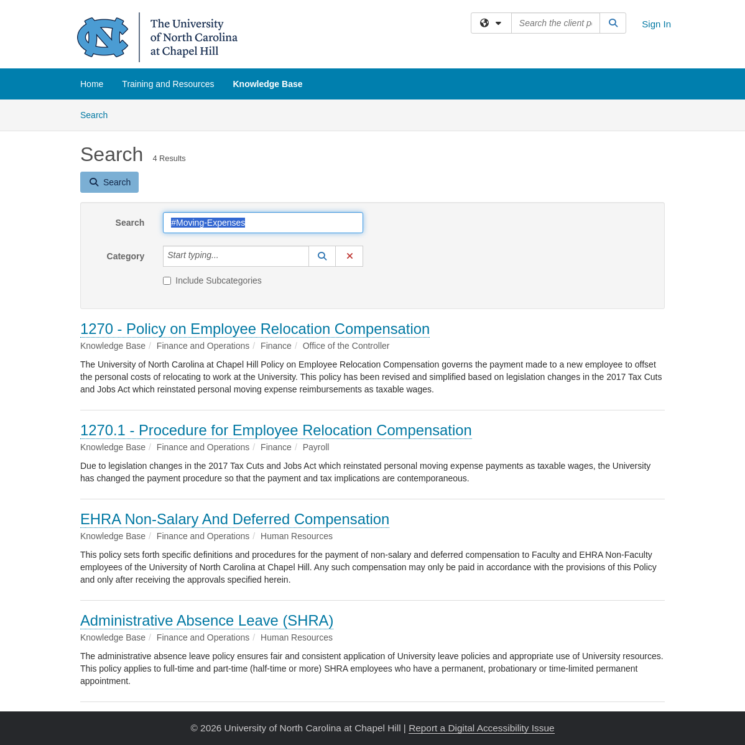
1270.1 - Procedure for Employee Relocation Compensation (276, 430)
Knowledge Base (267, 84)
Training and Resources (168, 84)
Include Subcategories (212, 280)
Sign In (656, 24)
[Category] (226, 256)
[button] (322, 256)
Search (98, 114)
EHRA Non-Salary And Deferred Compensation (234, 519)
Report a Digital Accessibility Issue (481, 728)
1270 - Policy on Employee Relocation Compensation (255, 328)
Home (91, 84)
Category (126, 256)
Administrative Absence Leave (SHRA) (206, 620)
